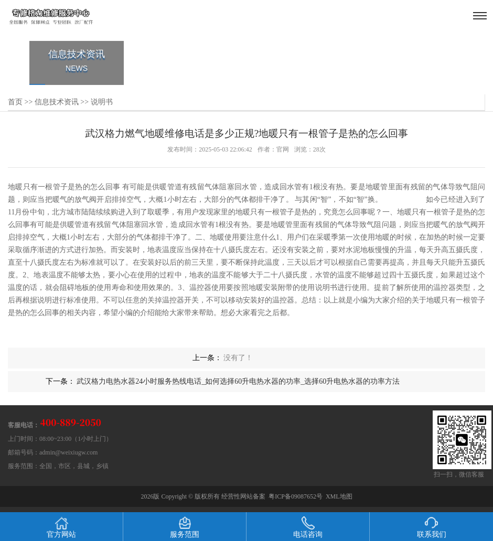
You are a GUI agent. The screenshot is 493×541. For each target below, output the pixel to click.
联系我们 (431, 527)
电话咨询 (308, 527)
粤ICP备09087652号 (296, 496)
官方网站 (61, 527)
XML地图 (339, 496)
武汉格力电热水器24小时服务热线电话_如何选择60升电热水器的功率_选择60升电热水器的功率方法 (238, 381)
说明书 (102, 102)
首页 (15, 102)
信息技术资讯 (57, 102)
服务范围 (184, 527)
